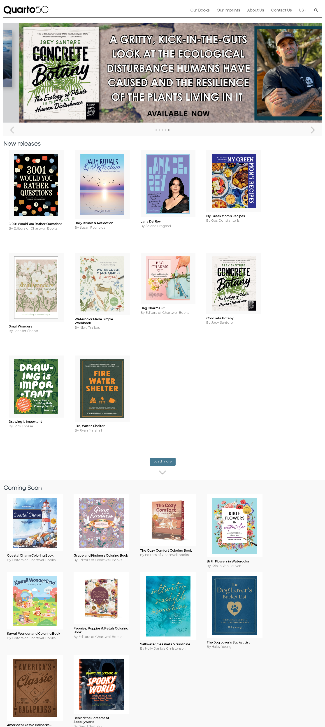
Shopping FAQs (143, 654)
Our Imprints (228, 10)
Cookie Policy (81, 648)
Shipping (138, 642)
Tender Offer (186, 673)
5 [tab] (168, 130)
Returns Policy (142, 648)
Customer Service (145, 636)
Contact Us (281, 10)
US (301, 10)
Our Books (199, 10)
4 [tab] (165, 130)
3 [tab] (162, 130)
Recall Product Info (191, 667)
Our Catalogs (142, 660)
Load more (164, 355)
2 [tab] (159, 130)
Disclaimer (139, 667)
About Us (255, 10)
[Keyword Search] (316, 11)
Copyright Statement (87, 654)
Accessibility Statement (89, 685)
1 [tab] (156, 130)
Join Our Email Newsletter (197, 660)
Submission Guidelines (194, 642)
